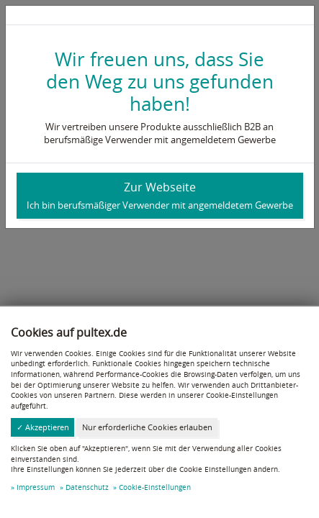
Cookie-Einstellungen (155, 487)
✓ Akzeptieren (43, 427)
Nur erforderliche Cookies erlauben (147, 427)
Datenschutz (87, 487)
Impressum (36, 487)
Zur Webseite (160, 195)
